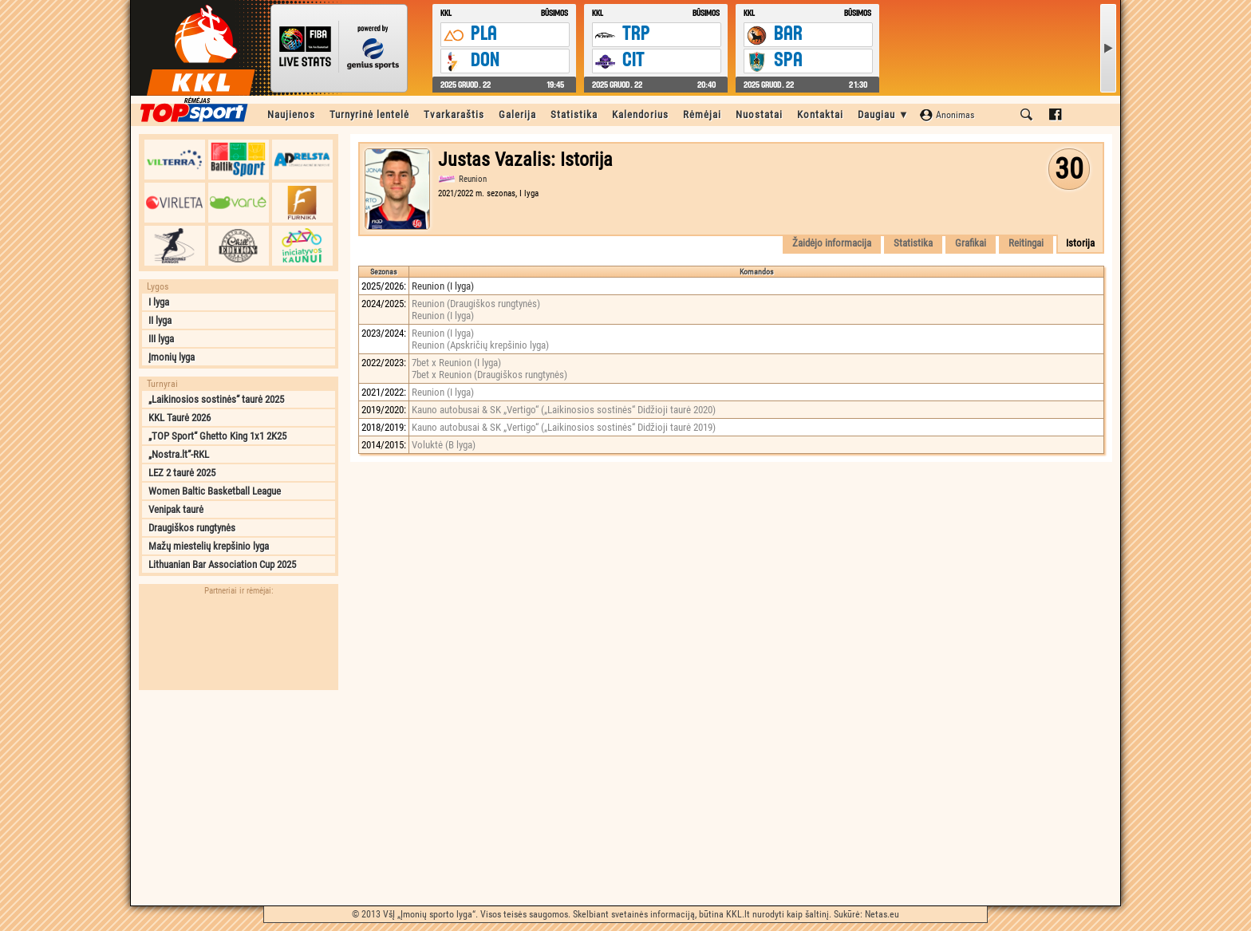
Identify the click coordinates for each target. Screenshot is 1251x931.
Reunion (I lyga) (443, 286)
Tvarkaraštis (454, 114)
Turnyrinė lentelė (369, 114)
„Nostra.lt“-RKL (178, 454)
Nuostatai (759, 114)
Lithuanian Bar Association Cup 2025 (222, 564)
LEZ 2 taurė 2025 (181, 473)
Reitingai (1026, 243)
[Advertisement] (238, 797)
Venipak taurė (175, 509)
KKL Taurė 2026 (179, 418)
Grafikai (970, 243)
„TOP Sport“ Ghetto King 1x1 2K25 (217, 436)
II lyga (160, 320)
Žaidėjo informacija (831, 243)
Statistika (574, 114)
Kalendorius (640, 114)
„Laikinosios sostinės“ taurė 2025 (216, 399)
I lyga (158, 302)
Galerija (517, 114)
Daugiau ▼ (884, 114)
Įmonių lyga (171, 357)
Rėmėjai (702, 114)
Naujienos (291, 114)
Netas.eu (882, 914)
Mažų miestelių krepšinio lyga (208, 546)
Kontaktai (820, 114)
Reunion (473, 179)
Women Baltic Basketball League (214, 491)
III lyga (161, 339)
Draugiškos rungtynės (191, 528)
